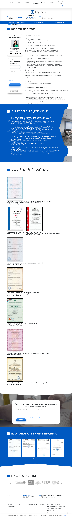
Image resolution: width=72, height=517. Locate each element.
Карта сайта (21, 502)
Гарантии (27, 2)
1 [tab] (33, 458)
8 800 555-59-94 (31, 15)
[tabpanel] (14, 447)
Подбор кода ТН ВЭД (52, 510)
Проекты (19, 2)
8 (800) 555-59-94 (15, 53)
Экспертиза (50, 502)
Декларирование (59, 22)
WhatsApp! (19, 17)
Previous (10, 482)
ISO (30, 22)
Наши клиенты (11, 506)
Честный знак (60, 2)
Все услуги (11, 22)
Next (62, 482)
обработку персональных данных (34, 417)
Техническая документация (54, 504)
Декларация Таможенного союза (35, 504)
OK (65, 515)
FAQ (19, 504)
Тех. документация (39, 22)
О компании (36, 2)
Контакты (43, 2)
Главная (9, 24)
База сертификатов (52, 513)
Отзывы (53, 2)
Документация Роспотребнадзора (56, 506)
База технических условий (54, 508)
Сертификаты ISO (31, 502)
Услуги (11, 2)
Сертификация (21, 22)
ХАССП (49, 22)
